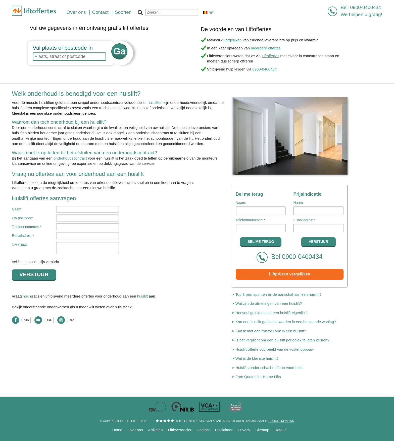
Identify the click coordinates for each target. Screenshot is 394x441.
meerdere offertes (265, 48)
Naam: (17, 209)
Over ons (135, 430)
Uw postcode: (22, 218)
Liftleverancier (179, 430)
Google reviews (281, 420)
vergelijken (233, 40)
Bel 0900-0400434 (289, 257)
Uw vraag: (20, 244)
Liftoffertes (270, 56)
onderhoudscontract (70, 158)
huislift (142, 296)
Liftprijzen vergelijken (289, 274)
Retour (280, 430)
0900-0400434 (365, 7)
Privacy (244, 430)
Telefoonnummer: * (26, 227)
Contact (203, 430)
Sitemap (262, 430)
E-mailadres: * (23, 236)
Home (117, 430)
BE (208, 13)
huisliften (154, 102)
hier (26, 296)
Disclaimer (223, 430)
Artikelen (155, 430)
